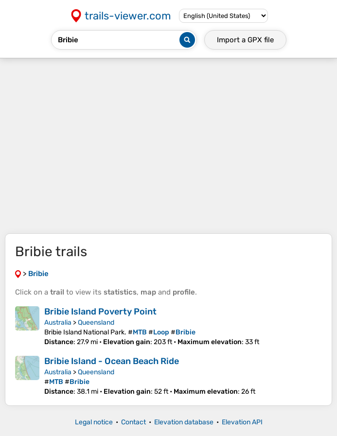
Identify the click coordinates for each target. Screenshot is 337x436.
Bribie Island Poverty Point (100, 311)
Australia (57, 322)
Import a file (245, 39)
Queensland (96, 322)
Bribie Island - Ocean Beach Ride (111, 361)
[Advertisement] (168, 146)
